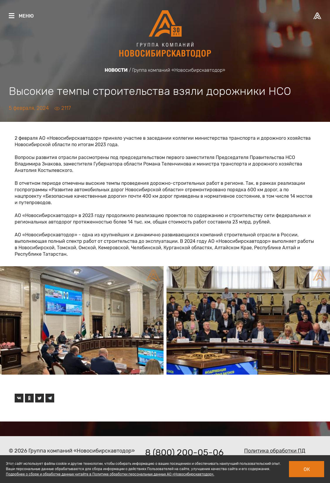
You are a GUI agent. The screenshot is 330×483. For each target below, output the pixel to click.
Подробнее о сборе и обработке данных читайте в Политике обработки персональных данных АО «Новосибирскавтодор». (110, 474)
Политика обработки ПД (274, 451)
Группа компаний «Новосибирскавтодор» (178, 70)
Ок (307, 469)
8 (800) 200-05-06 (184, 452)
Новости (116, 70)
